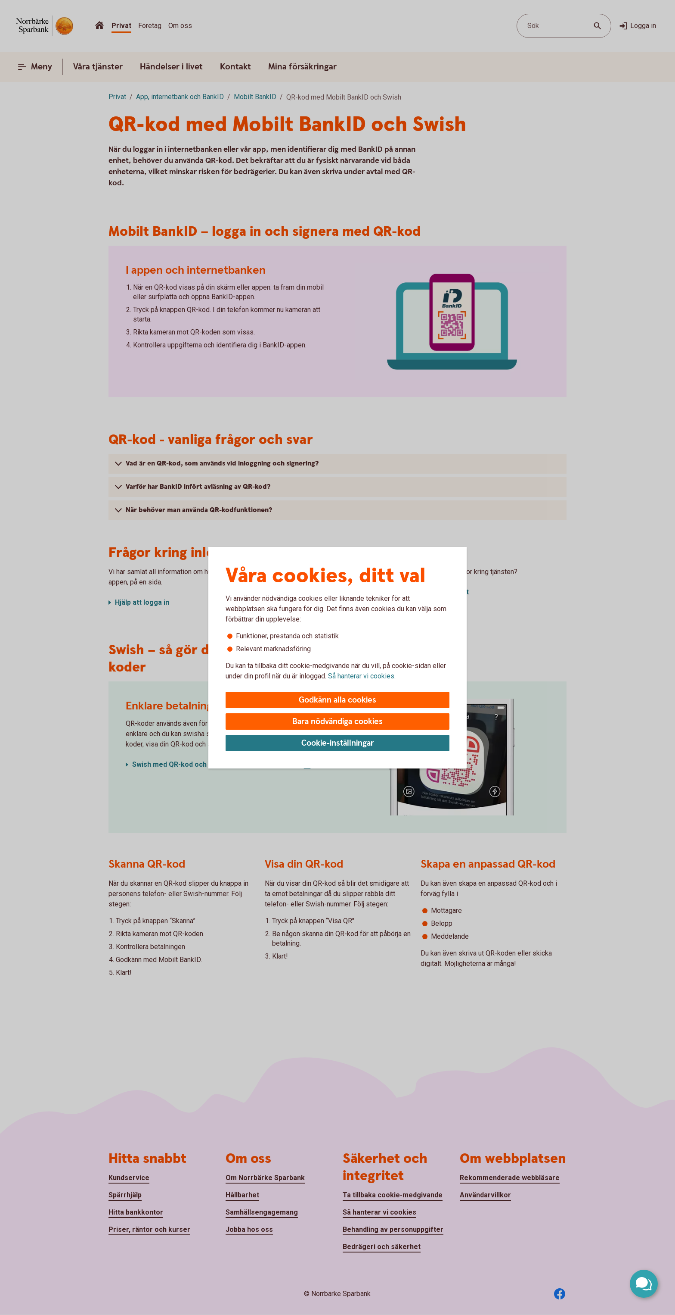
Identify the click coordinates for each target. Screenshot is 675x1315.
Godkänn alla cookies (337, 700)
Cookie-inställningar (337, 743)
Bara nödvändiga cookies (337, 721)
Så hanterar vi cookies (361, 676)
